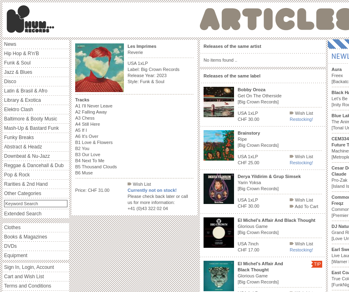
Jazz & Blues (18, 72)
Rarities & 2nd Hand (26, 184)
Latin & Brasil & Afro (26, 91)
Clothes (12, 227)
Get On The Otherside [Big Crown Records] (260, 95)
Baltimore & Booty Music (30, 119)
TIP (317, 264)
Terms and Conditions (27, 286)
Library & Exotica (22, 100)
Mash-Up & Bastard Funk (31, 128)
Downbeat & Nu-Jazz (27, 156)
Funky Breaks (19, 137)
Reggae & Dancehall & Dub (34, 165)
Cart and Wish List (24, 276)
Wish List (139, 184)
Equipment (15, 255)
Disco (10, 81)
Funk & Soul (17, 63)
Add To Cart (304, 206)
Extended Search (22, 214)
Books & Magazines (25, 237)
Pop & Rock (17, 175)
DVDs (10, 246)
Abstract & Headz (23, 147)
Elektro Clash (18, 109)
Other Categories (22, 193)
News (10, 44)
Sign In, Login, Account (29, 267)
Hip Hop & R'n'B (21, 53)
